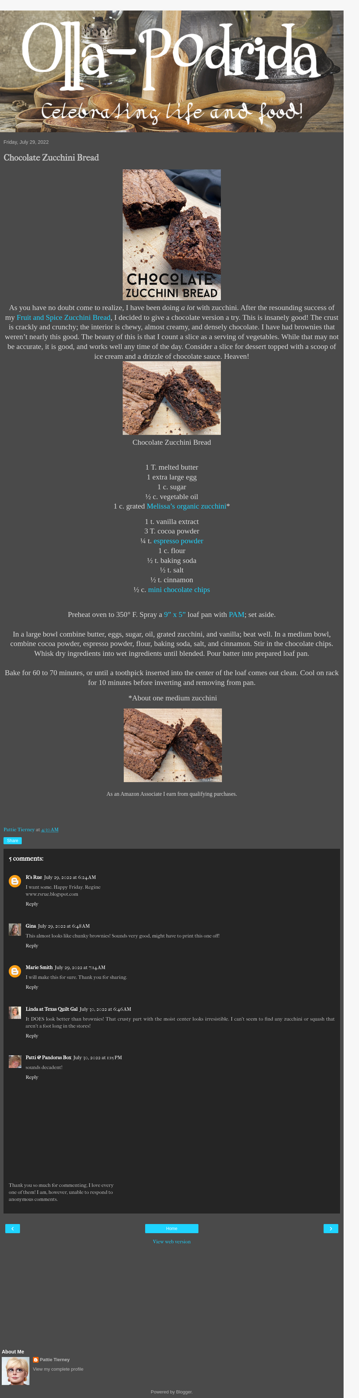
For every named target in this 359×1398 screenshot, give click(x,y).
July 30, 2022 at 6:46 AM (105, 1009)
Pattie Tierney (55, 1359)
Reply (32, 904)
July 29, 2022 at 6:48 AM (64, 926)
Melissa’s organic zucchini (186, 506)
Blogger (183, 1391)
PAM (236, 614)
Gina (31, 926)
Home (171, 1228)
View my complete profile (58, 1369)
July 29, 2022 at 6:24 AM (70, 877)
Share (12, 840)
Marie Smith (39, 967)
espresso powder (178, 541)
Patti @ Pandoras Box (48, 1058)
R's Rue (34, 877)
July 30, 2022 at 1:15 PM (97, 1058)
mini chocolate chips (179, 589)
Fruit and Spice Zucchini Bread (63, 317)
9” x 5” (175, 614)
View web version (172, 1242)
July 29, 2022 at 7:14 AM (80, 967)
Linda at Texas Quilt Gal (51, 1009)
